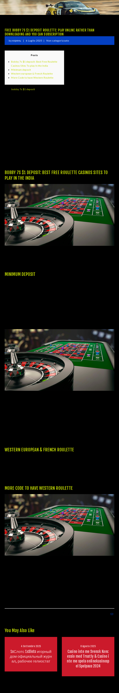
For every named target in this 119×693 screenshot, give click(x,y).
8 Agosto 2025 (88, 646)
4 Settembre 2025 (31, 646)
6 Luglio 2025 (34, 40)
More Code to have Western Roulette (32, 77)
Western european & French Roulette (32, 73)
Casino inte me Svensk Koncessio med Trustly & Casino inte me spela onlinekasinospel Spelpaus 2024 (88, 658)
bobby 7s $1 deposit (23, 89)
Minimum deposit (21, 69)
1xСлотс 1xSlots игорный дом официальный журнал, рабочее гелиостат (31, 656)
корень (17, 40)
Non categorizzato (57, 40)
